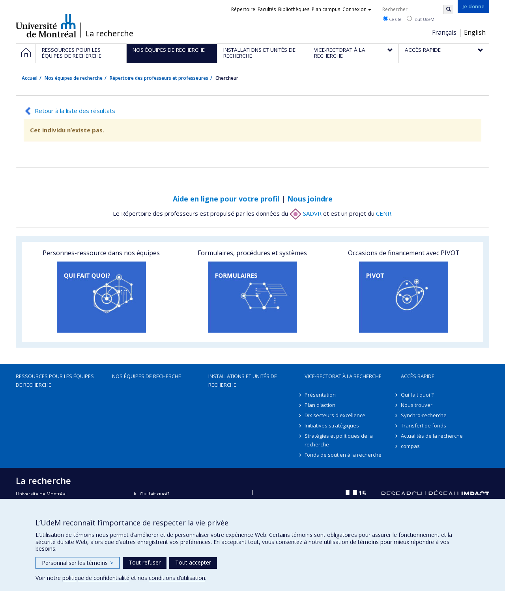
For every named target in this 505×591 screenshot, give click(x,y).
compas (410, 446)
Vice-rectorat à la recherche (343, 376)
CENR (383, 213)
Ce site (392, 19)
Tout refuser (145, 562)
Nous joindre (310, 198)
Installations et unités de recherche (242, 380)
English (475, 32)
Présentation (320, 394)
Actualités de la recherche (432, 435)
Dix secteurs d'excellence (335, 415)
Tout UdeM (420, 19)
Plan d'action (320, 404)
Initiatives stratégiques (332, 425)
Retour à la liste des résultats (75, 111)
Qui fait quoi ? (417, 394)
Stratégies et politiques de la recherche (339, 440)
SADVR (306, 213)
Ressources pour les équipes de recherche (55, 380)
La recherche (109, 34)
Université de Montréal (46, 26)
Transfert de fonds (423, 425)
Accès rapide (417, 376)
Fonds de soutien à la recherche (343, 454)
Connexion (356, 9)
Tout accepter (193, 562)
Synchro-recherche (424, 415)
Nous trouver (416, 404)
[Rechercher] (448, 9)
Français (444, 32)
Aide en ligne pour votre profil (226, 198)
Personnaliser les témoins (77, 563)
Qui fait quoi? (154, 494)
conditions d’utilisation (177, 578)
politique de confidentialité (95, 578)
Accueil (29, 78)
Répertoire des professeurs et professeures (159, 78)
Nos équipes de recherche (74, 78)
